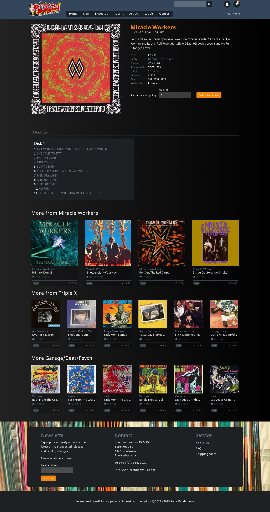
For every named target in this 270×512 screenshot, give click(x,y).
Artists (134, 13)
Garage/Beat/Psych (160, 59)
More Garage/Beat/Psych (61, 358)
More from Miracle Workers (64, 213)
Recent (119, 13)
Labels (149, 13)
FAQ (227, 13)
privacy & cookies (123, 501)
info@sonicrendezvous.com (135, 470)
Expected (101, 13)
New (86, 13)
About (236, 13)
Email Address (50, 465)
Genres (164, 13)
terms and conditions (91, 501)
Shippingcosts (206, 454)
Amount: (164, 90)
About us (202, 443)
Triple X (153, 71)
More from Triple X (54, 293)
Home (73, 13)
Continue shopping (143, 95)
